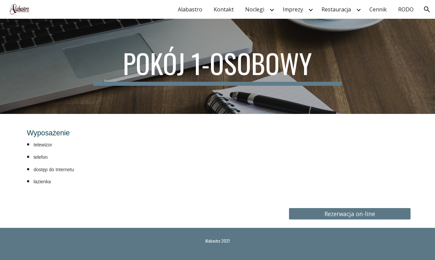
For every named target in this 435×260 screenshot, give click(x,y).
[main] (217, 66)
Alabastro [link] (190, 9)
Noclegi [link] (254, 9)
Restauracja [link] (336, 9)
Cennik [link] (378, 9)
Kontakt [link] (224, 9)
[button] (427, 9)
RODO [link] (406, 9)
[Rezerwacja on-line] (350, 213)
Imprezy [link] (293, 9)
